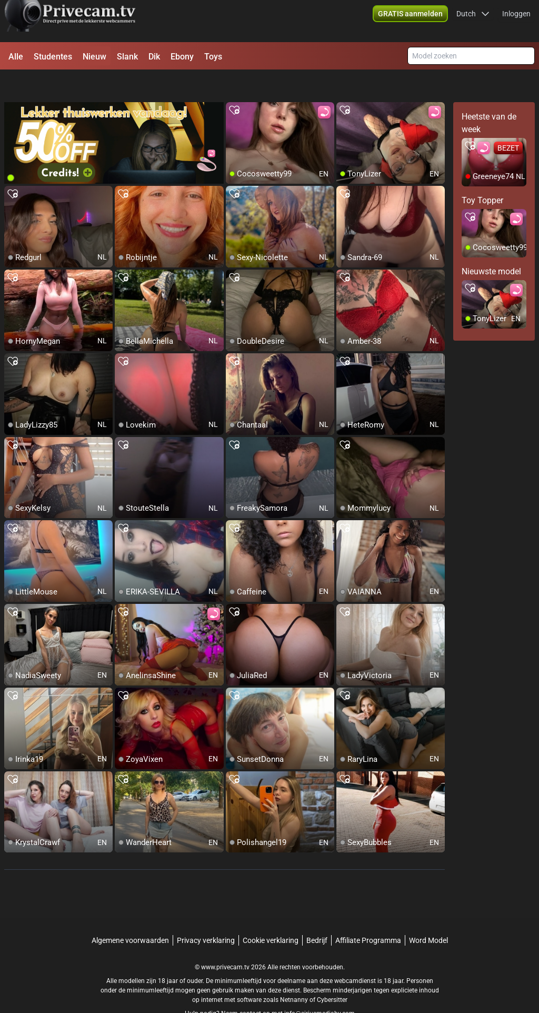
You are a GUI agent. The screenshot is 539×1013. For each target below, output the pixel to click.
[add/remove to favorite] (234, 84)
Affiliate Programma (368, 914)
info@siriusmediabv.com (319, 987)
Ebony (182, 57)
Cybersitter (332, 973)
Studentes (53, 57)
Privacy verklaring (206, 914)
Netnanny (295, 973)
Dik (154, 57)
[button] (473, 21)
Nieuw (94, 57)
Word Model (428, 914)
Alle (15, 57)
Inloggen (516, 21)
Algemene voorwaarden (130, 914)
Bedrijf (316, 914)
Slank (127, 57)
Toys (213, 57)
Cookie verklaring (270, 914)
